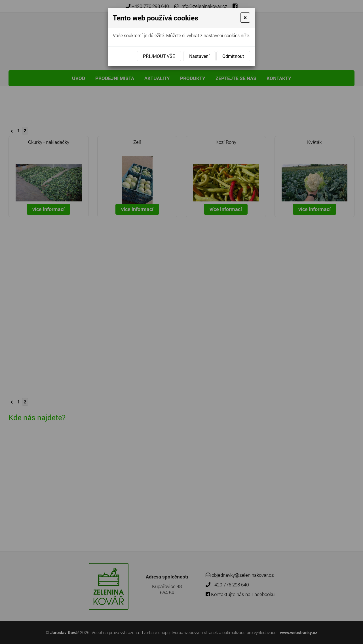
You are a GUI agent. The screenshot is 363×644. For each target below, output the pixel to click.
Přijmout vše (159, 56)
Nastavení (199, 56)
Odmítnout (233, 56)
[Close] (245, 17)
